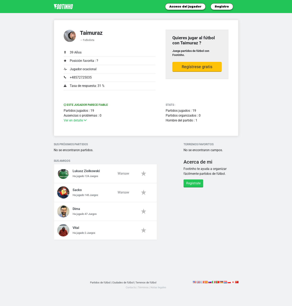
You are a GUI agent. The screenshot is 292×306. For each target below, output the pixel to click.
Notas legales (158, 287)
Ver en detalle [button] (75, 120)
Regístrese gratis (197, 66)
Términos (143, 287)
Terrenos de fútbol (145, 282)
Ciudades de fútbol (123, 282)
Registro (222, 6)
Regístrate (193, 183)
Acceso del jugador (185, 6)
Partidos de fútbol (100, 282)
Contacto (131, 287)
